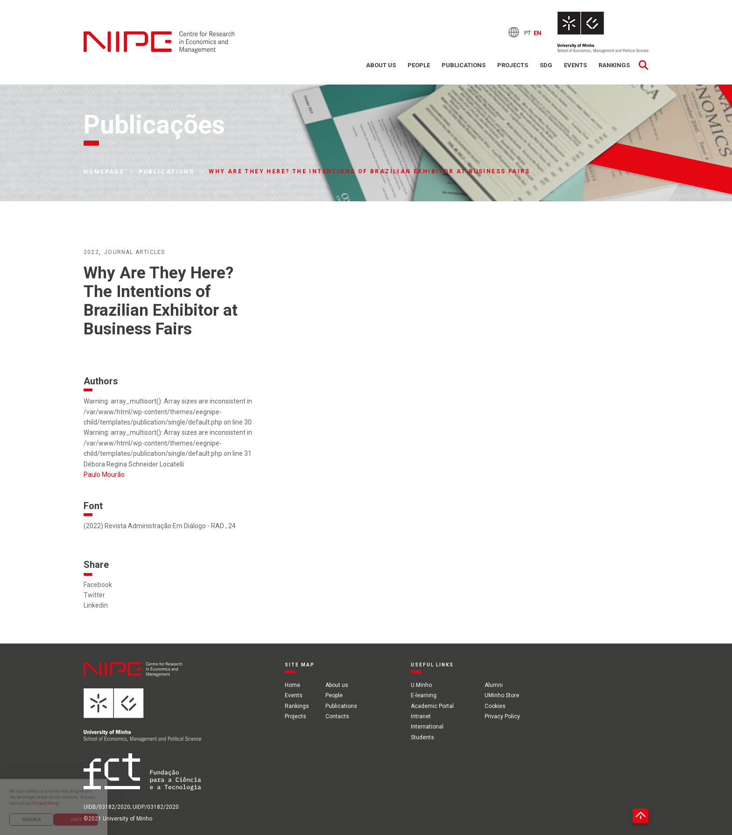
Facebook (98, 584)
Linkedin (96, 605)
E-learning (423, 695)
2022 (91, 252)
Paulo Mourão (104, 474)
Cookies (495, 706)
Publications (464, 65)
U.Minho (421, 685)
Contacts (337, 716)
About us (381, 65)
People (419, 65)
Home (292, 685)
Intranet (421, 716)
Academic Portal (432, 706)
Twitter (94, 595)
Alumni (494, 685)
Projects (512, 65)
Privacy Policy (502, 716)
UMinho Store (502, 695)
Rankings (614, 65)
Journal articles (134, 252)
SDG (546, 65)
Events (575, 65)
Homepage (104, 172)
